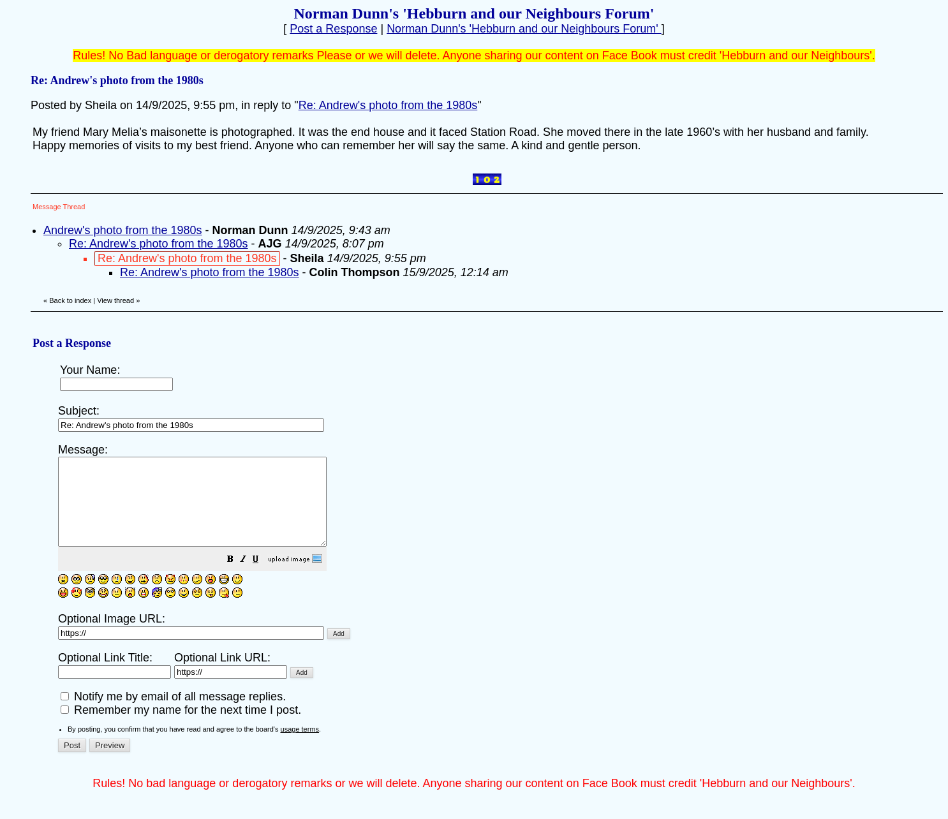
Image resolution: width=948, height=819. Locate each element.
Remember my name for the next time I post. (181, 727)
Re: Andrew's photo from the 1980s (388, 105)
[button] (262, 577)
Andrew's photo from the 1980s (122, 230)
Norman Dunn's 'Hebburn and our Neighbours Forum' (524, 28)
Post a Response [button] (333, 28)
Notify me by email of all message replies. (173, 713)
